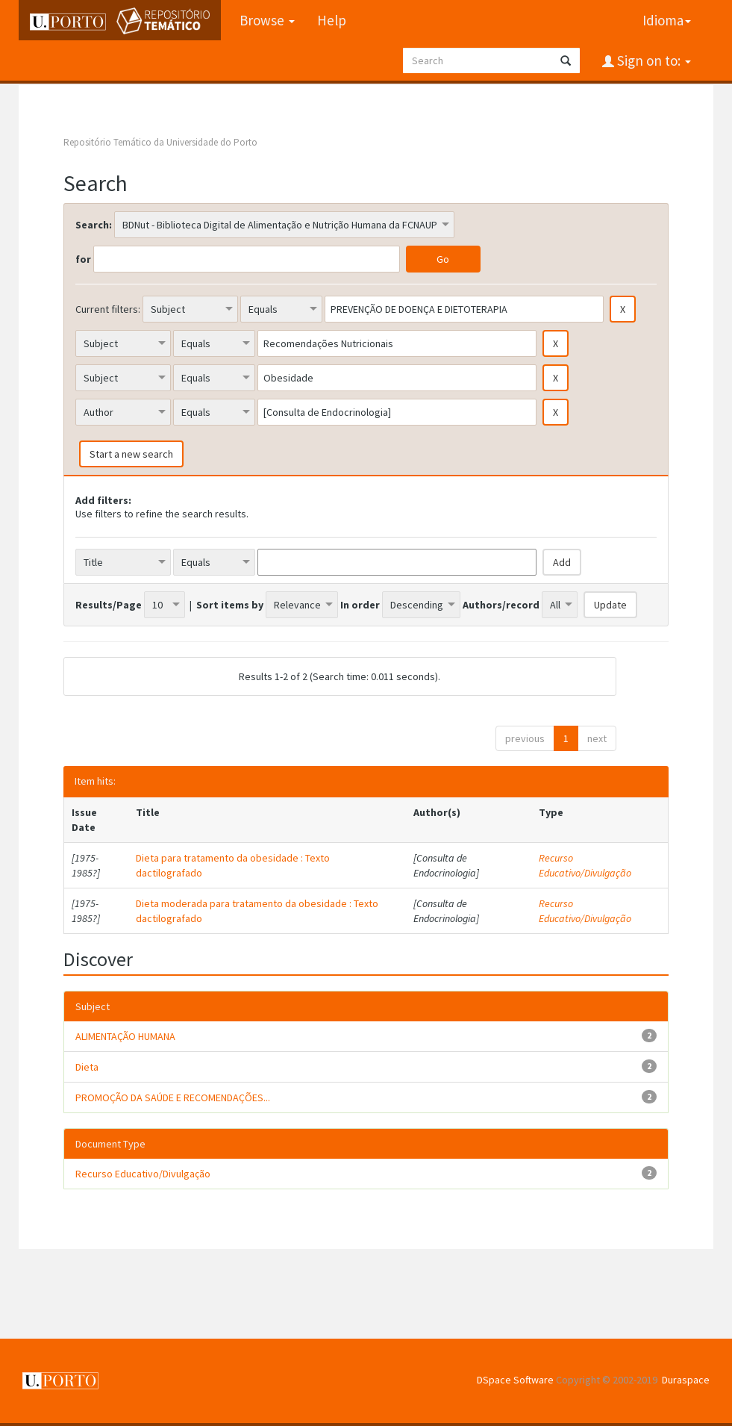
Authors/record (501, 604)
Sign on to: (652, 60)
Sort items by (229, 604)
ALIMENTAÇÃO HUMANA (125, 1036)
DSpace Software (515, 1379)
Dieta (86, 1067)
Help (331, 20)
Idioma (666, 20)
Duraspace (686, 1379)
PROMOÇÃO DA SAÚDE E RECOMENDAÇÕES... (172, 1097)
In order (360, 604)
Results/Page (108, 604)
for (83, 259)
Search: (93, 224)
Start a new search (131, 454)
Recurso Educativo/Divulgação (585, 865)
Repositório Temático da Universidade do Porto (160, 142)
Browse (267, 20)
